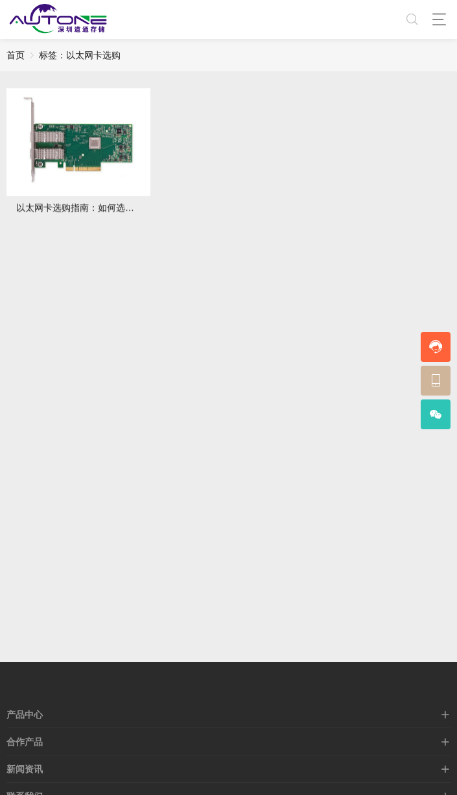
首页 (15, 55)
